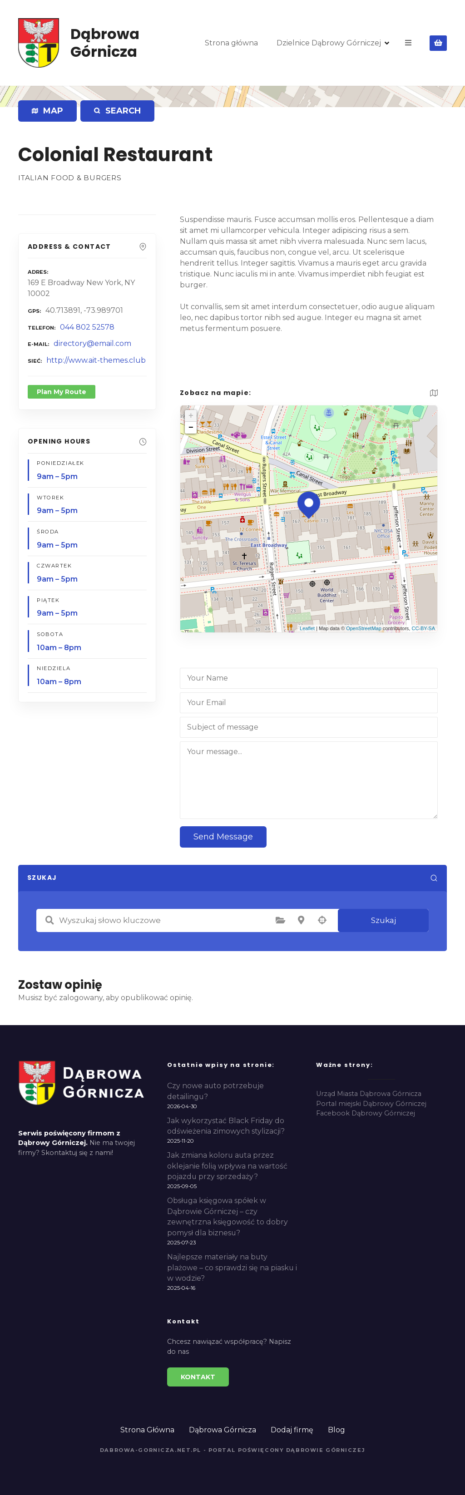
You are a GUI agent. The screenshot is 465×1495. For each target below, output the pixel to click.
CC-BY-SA (423, 628)
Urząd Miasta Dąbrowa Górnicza (368, 1094)
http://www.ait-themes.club (96, 360)
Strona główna (231, 43)
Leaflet (307, 628)
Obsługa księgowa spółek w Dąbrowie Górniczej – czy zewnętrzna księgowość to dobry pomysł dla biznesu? (227, 1216)
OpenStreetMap (363, 628)
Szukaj (383, 920)
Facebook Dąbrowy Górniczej (365, 1113)
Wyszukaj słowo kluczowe (49, 920)
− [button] (190, 427)
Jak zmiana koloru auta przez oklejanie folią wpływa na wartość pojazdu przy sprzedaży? (227, 1166)
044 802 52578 (87, 327)
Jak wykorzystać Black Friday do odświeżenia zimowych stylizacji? (226, 1126)
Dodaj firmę (292, 1430)
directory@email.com (92, 343)
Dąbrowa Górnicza (104, 42)
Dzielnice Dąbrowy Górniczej (329, 43)
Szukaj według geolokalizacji (322, 920)
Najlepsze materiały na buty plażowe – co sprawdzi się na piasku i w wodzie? (232, 1268)
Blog (336, 1430)
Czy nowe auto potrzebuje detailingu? (215, 1091)
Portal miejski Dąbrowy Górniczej (371, 1104)
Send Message (223, 837)
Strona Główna (147, 1430)
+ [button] (190, 415)
